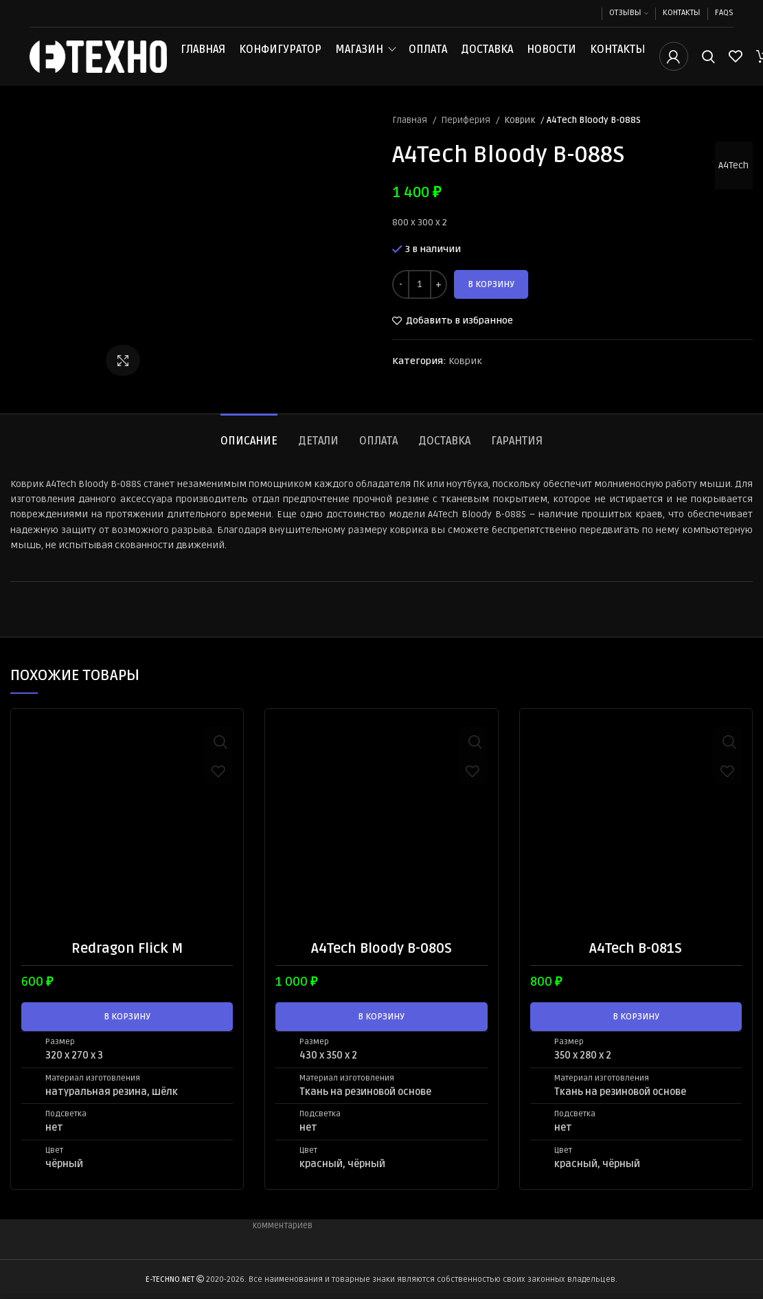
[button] (127, 1030)
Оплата (428, 56)
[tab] (248, 449)
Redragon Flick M (127, 962)
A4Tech (731, 179)
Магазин (359, 56)
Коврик (520, 133)
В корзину (491, 298)
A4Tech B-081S (635, 962)
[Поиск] (708, 64)
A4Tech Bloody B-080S (381, 962)
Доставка (487, 56)
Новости (551, 56)
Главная (203, 56)
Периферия (466, 133)
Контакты (618, 56)
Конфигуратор (280, 56)
